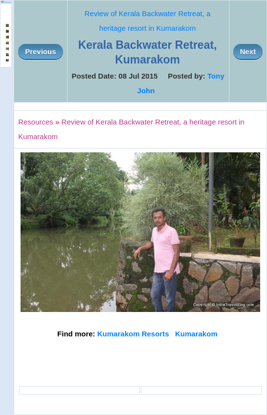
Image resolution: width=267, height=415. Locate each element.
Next (248, 51)
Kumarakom (196, 334)
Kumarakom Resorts (133, 334)
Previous (40, 51)
